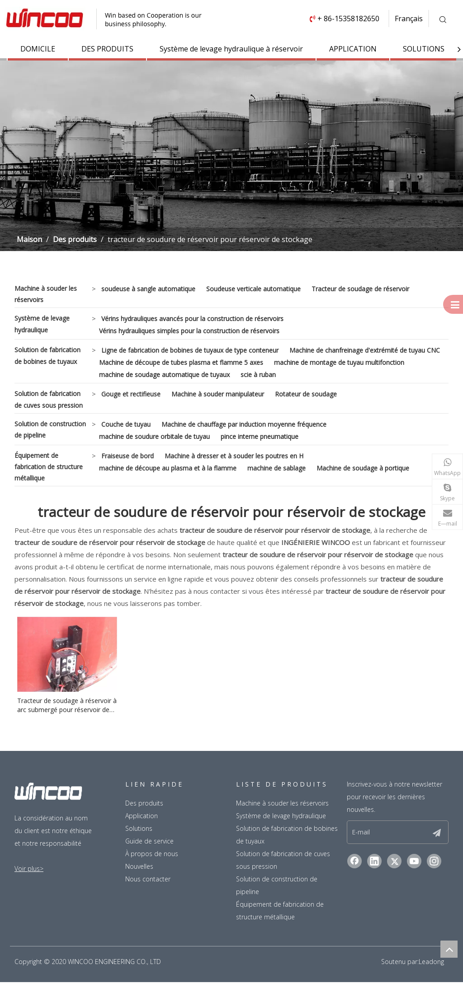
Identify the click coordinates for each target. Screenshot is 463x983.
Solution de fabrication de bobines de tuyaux (47, 355)
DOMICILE (37, 49)
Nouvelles (139, 866)
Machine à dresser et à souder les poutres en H (234, 456)
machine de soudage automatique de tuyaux (164, 374)
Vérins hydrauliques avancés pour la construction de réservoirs (192, 318)
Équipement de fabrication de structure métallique (48, 466)
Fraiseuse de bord (127, 456)
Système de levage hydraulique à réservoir (231, 49)
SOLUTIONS (423, 49)
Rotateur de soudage (306, 394)
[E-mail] (387, 832)
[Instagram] (434, 861)
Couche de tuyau (126, 424)
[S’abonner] (436, 832)
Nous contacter (147, 879)
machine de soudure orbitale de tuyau (154, 436)
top (449, 949)
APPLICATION (353, 49)
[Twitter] (394, 861)
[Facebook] (354, 861)
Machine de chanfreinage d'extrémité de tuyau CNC (364, 350)
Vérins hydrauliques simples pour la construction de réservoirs (189, 330)
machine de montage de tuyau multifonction (339, 362)
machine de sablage (276, 468)
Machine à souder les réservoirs (45, 294)
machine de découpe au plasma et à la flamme (167, 468)
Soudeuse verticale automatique (253, 288)
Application (141, 815)
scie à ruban (258, 374)
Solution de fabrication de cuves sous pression (48, 399)
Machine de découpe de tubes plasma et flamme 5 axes (181, 362)
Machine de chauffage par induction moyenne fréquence (243, 424)
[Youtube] (414, 861)
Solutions (138, 828)
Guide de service (149, 841)
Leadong (431, 961)
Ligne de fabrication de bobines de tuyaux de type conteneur (190, 350)
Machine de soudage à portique (363, 468)
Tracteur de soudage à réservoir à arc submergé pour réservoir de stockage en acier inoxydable (67, 705)
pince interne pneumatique (259, 436)
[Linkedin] (374, 861)
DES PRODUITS (107, 49)
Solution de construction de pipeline (50, 429)
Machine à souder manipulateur (217, 394)
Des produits (144, 803)
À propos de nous (151, 853)
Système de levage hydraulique (42, 324)
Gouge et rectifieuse (131, 394)
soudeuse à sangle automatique (148, 288)
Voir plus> (28, 868)
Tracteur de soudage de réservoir (360, 288)
